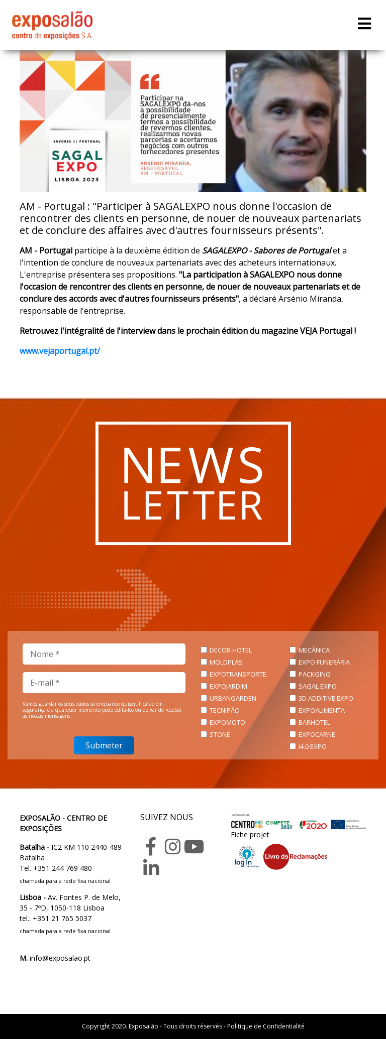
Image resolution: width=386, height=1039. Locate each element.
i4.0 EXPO (313, 746)
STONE (220, 734)
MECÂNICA (314, 650)
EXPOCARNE (317, 734)
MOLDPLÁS (226, 662)
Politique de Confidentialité (266, 1026)
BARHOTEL (314, 722)
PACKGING (315, 674)
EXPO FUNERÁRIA (324, 662)
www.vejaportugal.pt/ (60, 350)
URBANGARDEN (233, 698)
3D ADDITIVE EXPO (326, 698)
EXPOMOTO (227, 722)
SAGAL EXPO (318, 686)
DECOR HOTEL (231, 650)
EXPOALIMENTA (322, 710)
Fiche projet (250, 834)
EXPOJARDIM (228, 686)
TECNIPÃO (225, 710)
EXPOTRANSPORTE (238, 674)
